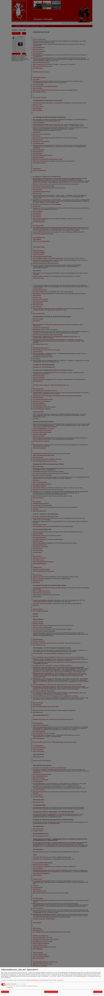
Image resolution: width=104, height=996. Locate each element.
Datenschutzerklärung (32, 980)
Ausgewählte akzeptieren (51, 992)
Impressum (60, 980)
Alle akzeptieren (98, 992)
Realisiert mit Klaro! (97, 994)
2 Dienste (9, 987)
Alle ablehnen (5, 992)
